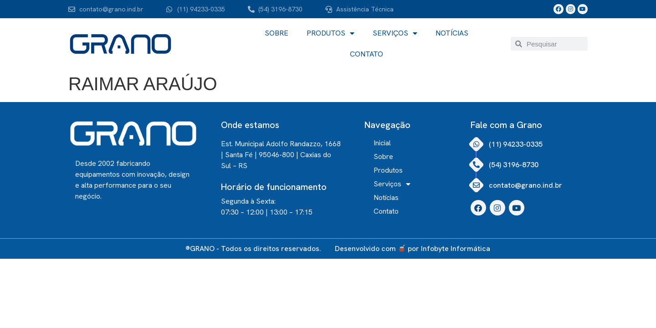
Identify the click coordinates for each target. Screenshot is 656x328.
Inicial (382, 143)
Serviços (395, 33)
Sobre (276, 33)
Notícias (452, 33)
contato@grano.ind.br (525, 185)
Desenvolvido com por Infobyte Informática (412, 248)
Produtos (330, 33)
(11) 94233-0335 (516, 144)
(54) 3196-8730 (513, 164)
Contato (366, 54)
